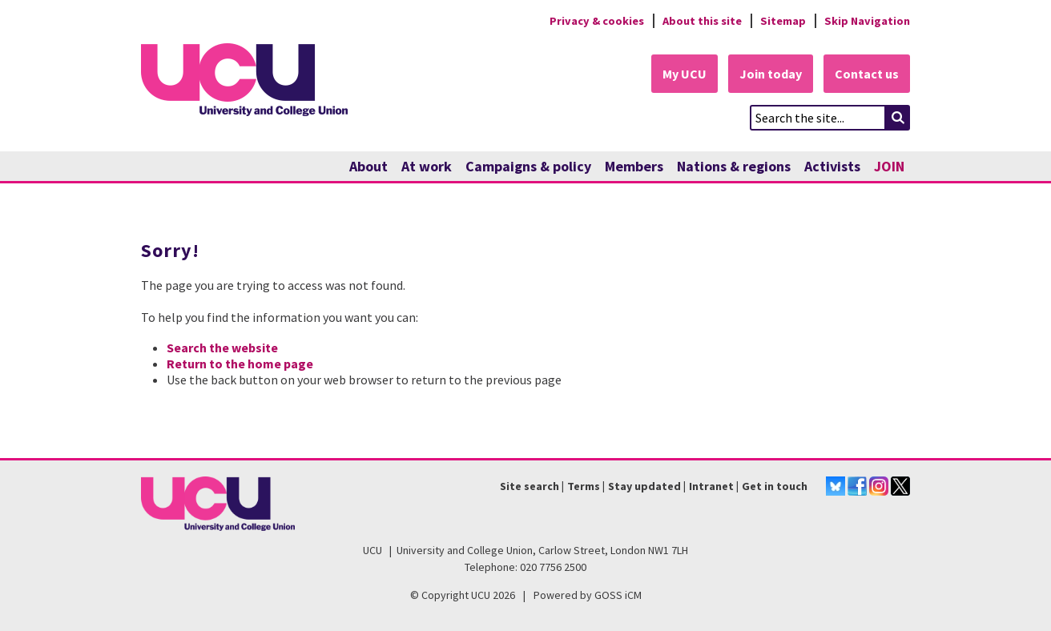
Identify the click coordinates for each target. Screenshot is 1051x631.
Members (634, 166)
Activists (832, 166)
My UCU (684, 74)
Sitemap (783, 21)
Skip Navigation (867, 21)
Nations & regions (734, 166)
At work (426, 166)
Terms (583, 486)
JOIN (889, 166)
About (368, 166)
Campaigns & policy (528, 166)
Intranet (711, 486)
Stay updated (644, 486)
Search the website (222, 348)
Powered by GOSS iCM (588, 595)
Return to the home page (240, 364)
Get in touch (774, 486)
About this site (702, 21)
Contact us (867, 74)
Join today (770, 74)
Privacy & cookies (597, 21)
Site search (529, 486)
